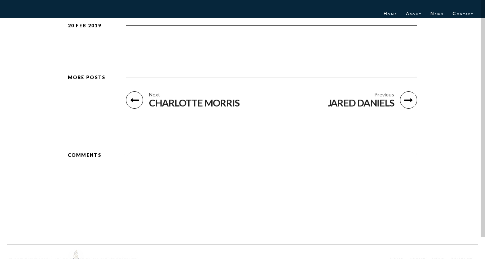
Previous (384, 94)
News (437, 13)
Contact (463, 13)
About (414, 13)
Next (154, 94)
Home (390, 13)
